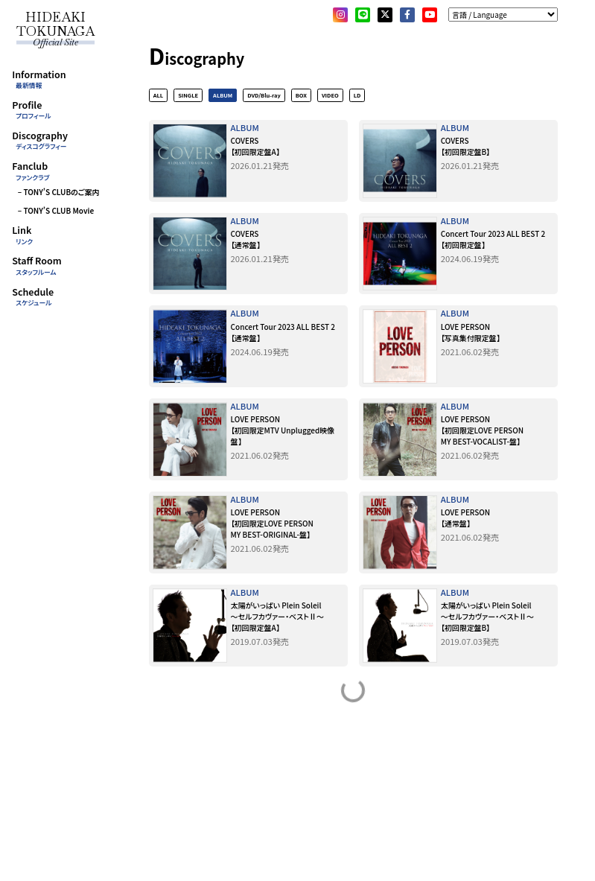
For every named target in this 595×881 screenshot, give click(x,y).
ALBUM (222, 96)
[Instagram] (340, 14)
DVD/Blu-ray (264, 96)
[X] (385, 14)
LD (357, 96)
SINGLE (188, 96)
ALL (158, 96)
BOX (301, 96)
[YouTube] (429, 14)
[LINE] (362, 14)
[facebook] (407, 14)
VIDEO (330, 96)
